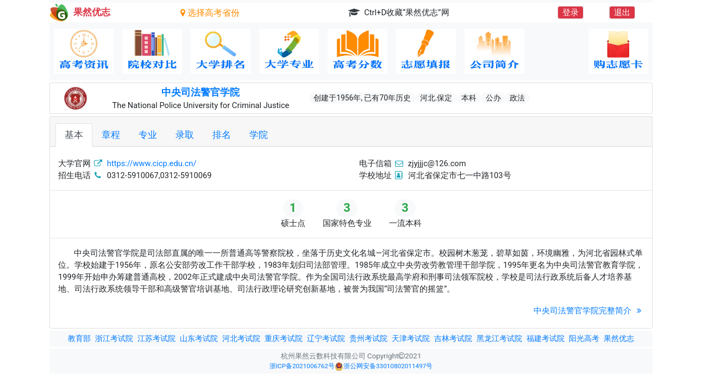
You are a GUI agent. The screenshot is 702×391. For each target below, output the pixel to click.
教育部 (79, 338)
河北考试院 (241, 338)
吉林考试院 (453, 338)
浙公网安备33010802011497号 (384, 366)
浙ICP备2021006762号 (302, 366)
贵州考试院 (368, 338)
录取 (184, 134)
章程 (111, 134)
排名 (221, 134)
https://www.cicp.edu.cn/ (152, 163)
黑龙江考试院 (499, 338)
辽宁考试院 (326, 338)
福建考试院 (545, 338)
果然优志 (619, 338)
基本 (74, 134)
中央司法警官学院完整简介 (589, 311)
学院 (258, 134)
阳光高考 (584, 338)
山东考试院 (199, 338)
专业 (148, 134)
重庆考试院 (284, 338)
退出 (622, 12)
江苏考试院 (156, 338)
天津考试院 (411, 338)
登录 (570, 12)
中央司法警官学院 (200, 92)
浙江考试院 (114, 338)
